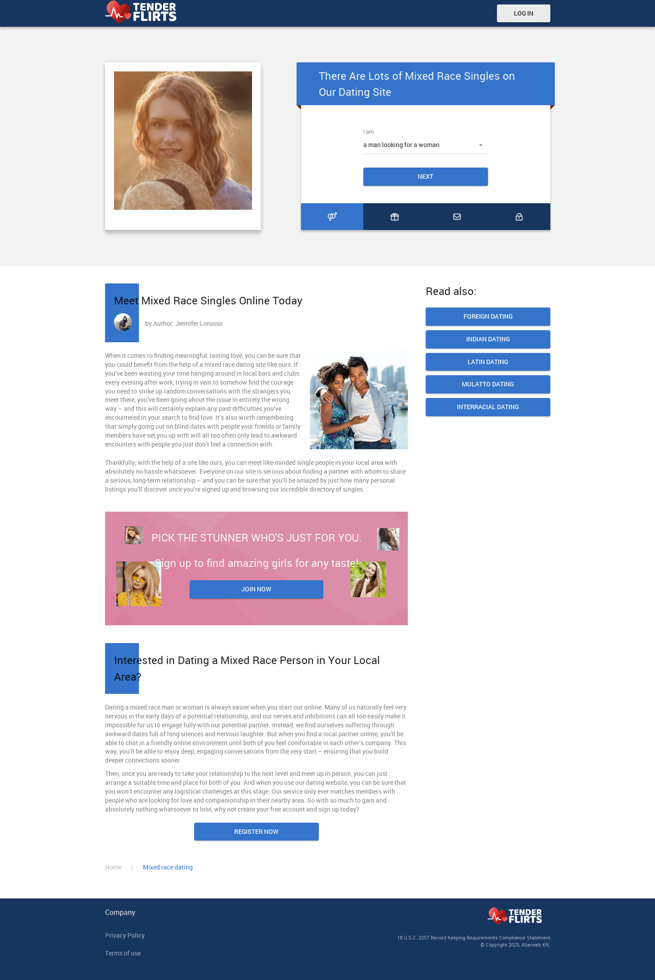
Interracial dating (488, 407)
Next (425, 176)
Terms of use (123, 953)
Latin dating (488, 362)
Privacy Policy (125, 935)
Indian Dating (488, 339)
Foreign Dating (488, 316)
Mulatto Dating (488, 384)
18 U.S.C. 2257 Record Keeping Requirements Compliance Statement (473, 937)
